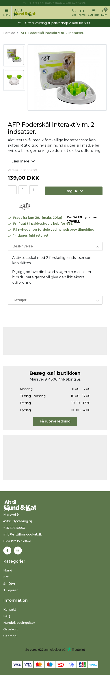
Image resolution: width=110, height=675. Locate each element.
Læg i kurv (73, 191)
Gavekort (10, 629)
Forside (9, 33)
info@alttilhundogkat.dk (22, 534)
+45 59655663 (14, 528)
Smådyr (9, 584)
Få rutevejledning (55, 421)
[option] (14, 55)
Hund (7, 570)
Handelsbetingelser (19, 623)
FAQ (6, 616)
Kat (6, 577)
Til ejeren (11, 590)
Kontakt (9, 609)
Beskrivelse (22, 246)
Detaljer (19, 300)
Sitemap (10, 636)
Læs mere (23, 161)
